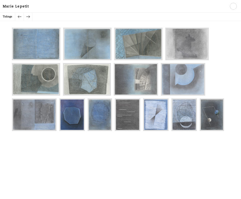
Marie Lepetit (16, 6)
